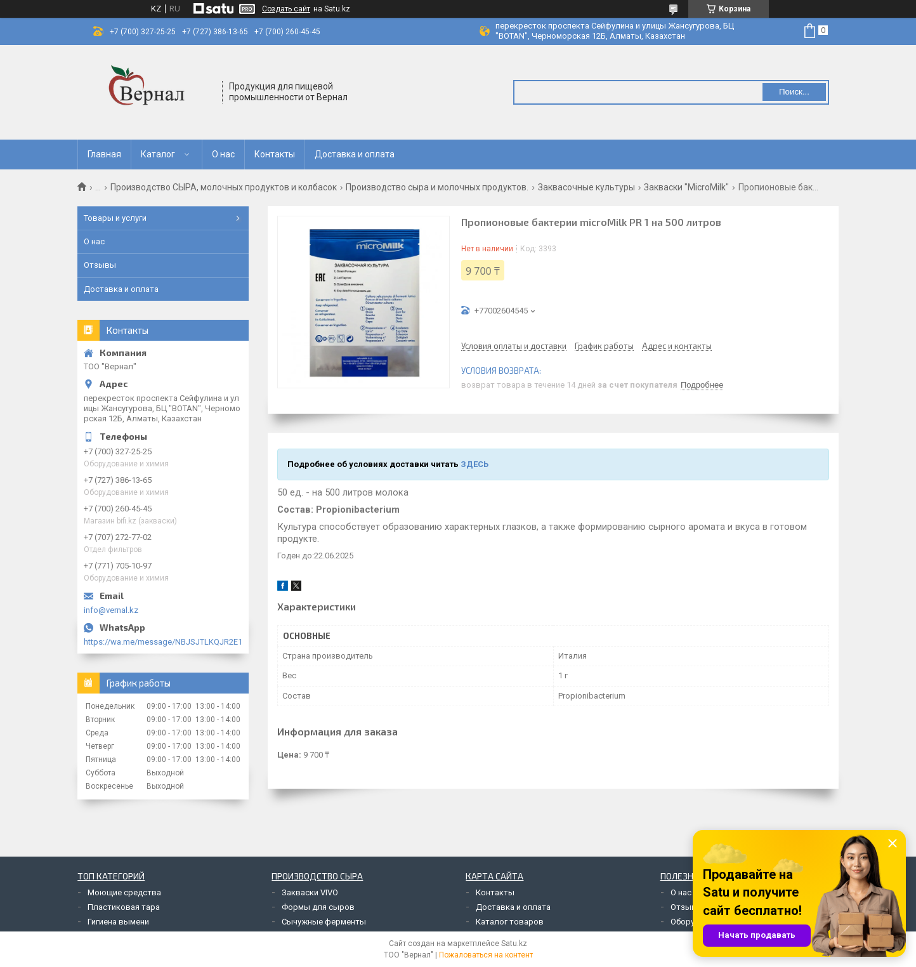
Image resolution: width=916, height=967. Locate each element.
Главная (104, 154)
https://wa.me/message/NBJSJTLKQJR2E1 (163, 642)
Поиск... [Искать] (794, 91)
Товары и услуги (115, 218)
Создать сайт (286, 8)
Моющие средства (124, 892)
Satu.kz (514, 943)
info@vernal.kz (111, 610)
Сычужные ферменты (324, 921)
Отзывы (100, 265)
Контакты (274, 154)
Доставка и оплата (355, 154)
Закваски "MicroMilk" (686, 187)
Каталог (158, 154)
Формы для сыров (318, 907)
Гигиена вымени (118, 921)
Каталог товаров (510, 921)
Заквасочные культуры (586, 187)
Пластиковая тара (124, 907)
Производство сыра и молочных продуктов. (437, 187)
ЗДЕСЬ (474, 464)
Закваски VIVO (310, 892)
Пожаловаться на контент (486, 955)
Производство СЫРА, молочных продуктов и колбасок (223, 187)
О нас (223, 154)
